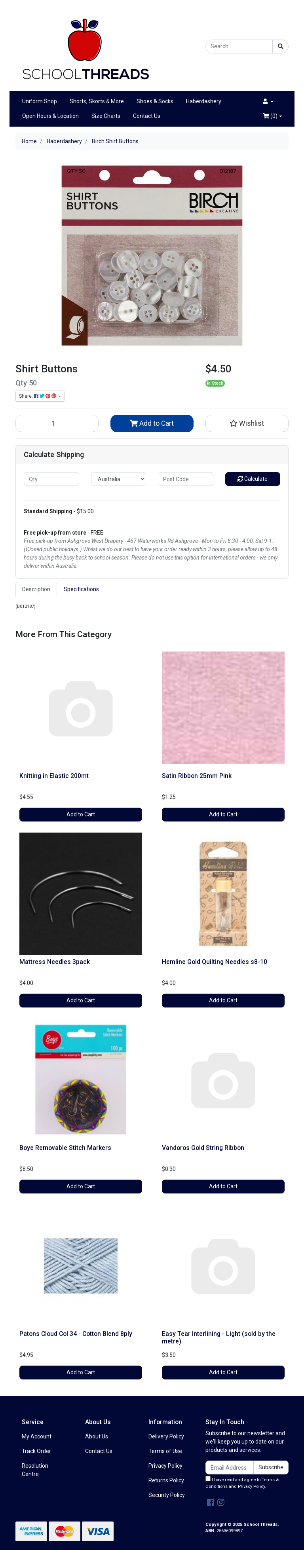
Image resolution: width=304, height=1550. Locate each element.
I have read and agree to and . (242, 1482)
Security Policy (166, 1495)
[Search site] (281, 46)
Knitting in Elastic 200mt (54, 776)
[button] (268, 101)
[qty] (51, 479)
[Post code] (185, 479)
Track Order (36, 1451)
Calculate (253, 479)
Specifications (81, 589)
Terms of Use (165, 1451)
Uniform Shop (39, 101)
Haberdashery (203, 101)
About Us (96, 1436)
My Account (36, 1436)
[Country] (118, 479)
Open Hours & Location (50, 116)
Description (36, 589)
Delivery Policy (166, 1436)
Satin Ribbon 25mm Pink (197, 776)
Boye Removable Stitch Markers (65, 1148)
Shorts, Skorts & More (97, 101)
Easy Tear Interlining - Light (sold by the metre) (219, 1337)
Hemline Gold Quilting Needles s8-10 (214, 962)
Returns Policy (166, 1480)
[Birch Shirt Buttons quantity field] (57, 423)
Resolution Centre (35, 1470)
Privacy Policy (165, 1466)
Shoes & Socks (155, 101)
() (270, 116)
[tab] (36, 589)
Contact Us (146, 116)
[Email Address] (229, 1467)
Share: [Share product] (38, 396)
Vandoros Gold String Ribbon (203, 1148)
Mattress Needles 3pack (54, 962)
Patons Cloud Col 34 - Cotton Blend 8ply (75, 1334)
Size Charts (105, 116)
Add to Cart (152, 423)
